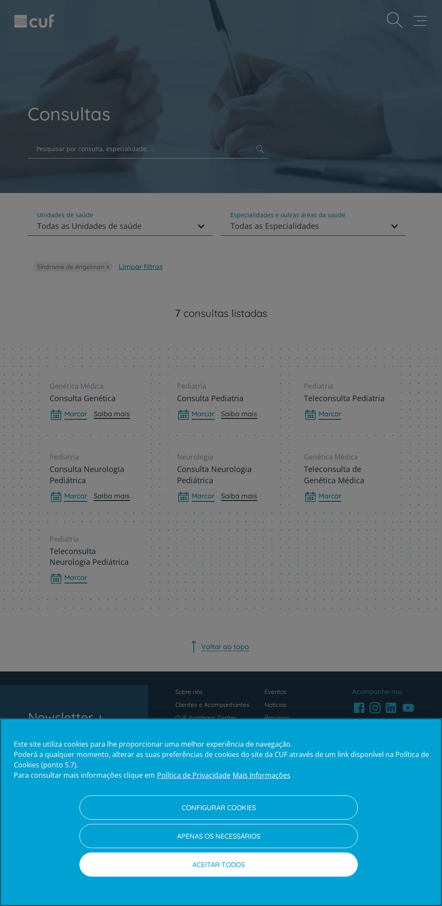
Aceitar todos (219, 864)
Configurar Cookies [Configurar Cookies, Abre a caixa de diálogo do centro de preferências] (219, 807)
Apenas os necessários (218, 836)
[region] (221, 812)
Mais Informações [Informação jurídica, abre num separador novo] (261, 775)
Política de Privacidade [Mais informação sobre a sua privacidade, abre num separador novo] (193, 775)
